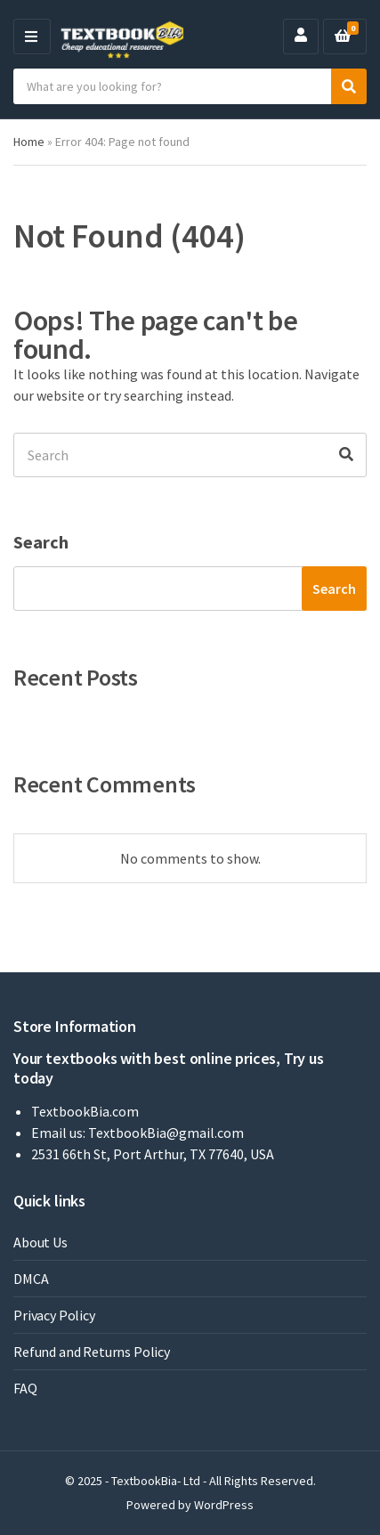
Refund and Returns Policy (91, 1351)
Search (41, 542)
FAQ (25, 1388)
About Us (40, 1242)
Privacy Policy (54, 1315)
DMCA (30, 1278)
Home (28, 142)
